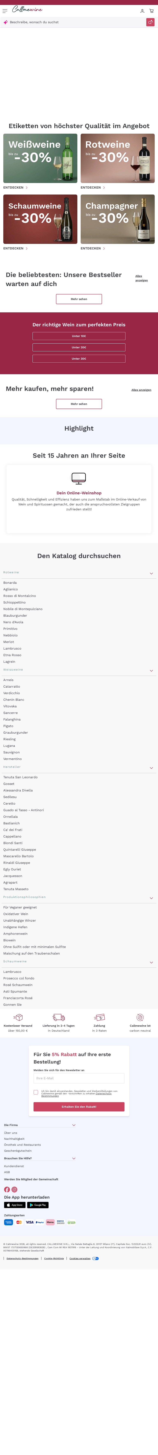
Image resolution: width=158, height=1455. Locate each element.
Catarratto (11, 686)
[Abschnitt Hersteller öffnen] (151, 768)
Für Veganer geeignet (20, 907)
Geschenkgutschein (18, 1150)
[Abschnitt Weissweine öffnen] (151, 671)
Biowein (9, 940)
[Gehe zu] (7, 1189)
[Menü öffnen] (5, 11)
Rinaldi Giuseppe (16, 863)
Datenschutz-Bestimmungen (22, 1258)
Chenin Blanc (13, 700)
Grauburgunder (15, 732)
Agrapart (10, 882)
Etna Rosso (12, 655)
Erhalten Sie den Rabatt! (79, 1106)
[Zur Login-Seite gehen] (142, 11)
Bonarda (10, 583)
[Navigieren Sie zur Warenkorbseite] (27, 11)
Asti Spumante (15, 991)
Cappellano (12, 836)
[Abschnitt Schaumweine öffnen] (151, 962)
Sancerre (10, 713)
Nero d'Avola (13, 622)
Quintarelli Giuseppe (19, 849)
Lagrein (9, 662)
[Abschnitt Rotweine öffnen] (151, 573)
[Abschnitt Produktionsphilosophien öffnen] (151, 898)
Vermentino (12, 759)
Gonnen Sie (12, 1005)
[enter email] (79, 1078)
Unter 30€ (79, 358)
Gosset (8, 784)
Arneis (8, 680)
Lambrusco (12, 648)
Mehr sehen (79, 299)
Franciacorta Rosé (18, 998)
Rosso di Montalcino (19, 596)
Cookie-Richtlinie (54, 1258)
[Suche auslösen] (150, 22)
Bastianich (11, 823)
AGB (7, 1172)
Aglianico (10, 589)
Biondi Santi (12, 843)
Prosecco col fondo (18, 978)
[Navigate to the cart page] (152, 11)
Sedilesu (10, 797)
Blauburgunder (15, 615)
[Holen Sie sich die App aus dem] (15, 1205)
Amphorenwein (15, 934)
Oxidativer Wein (15, 914)
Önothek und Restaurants (22, 1144)
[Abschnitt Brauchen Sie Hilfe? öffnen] (74, 1158)
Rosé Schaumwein (18, 985)
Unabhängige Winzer (19, 920)
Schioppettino (14, 602)
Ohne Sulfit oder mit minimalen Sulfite (34, 947)
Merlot (8, 642)
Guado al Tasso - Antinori (23, 810)
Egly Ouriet (12, 869)
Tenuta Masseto (16, 889)
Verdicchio (11, 693)
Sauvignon (11, 752)
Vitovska (10, 706)
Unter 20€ (79, 347)
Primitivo (10, 629)
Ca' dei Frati (12, 830)
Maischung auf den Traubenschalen (31, 953)
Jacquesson (12, 876)
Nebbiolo (10, 635)
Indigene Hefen (15, 927)
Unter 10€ (79, 336)
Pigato (8, 726)
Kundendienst (14, 1166)
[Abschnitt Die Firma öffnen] (74, 1125)
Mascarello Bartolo (18, 856)
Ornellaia (10, 817)
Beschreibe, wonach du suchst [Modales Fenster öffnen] (34, 22)
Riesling (9, 739)
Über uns (10, 1132)
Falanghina (12, 719)
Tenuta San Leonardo (20, 777)
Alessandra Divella (18, 790)
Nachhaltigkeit (14, 1138)
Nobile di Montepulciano (23, 609)
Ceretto (9, 803)
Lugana (9, 746)
